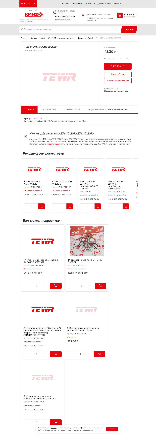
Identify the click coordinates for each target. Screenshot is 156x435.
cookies (53, 428)
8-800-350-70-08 (65, 16)
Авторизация (54, 4)
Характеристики (48, 109)
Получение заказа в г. (107, 109)
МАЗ (43, 38)
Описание (29, 109)
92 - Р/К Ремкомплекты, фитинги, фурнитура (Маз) (70, 38)
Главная (24, 38)
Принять (112, 429)
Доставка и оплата (71, 109)
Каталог (34, 38)
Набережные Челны (63, 20)
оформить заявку (54, 144)
